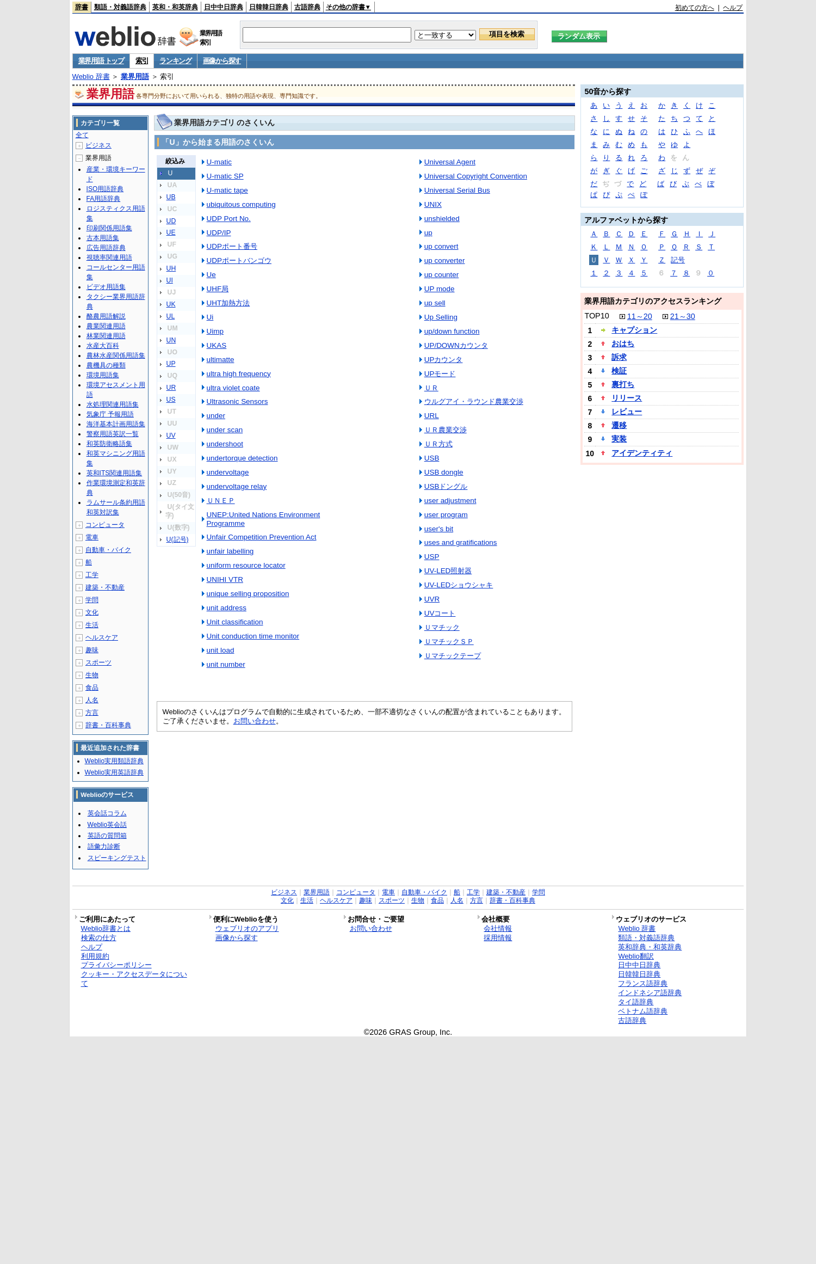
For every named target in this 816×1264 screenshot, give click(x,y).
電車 (91, 537)
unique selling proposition (248, 594)
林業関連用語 (106, 336)
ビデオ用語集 (106, 287)
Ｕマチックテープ (452, 656)
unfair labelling (230, 551)
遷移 (619, 425)
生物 (91, 675)
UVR (432, 599)
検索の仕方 (98, 938)
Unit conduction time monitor (253, 636)
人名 (91, 700)
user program (446, 515)
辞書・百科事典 (108, 725)
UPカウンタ (443, 359)
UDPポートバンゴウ (239, 260)
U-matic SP (225, 176)
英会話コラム (107, 813)
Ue (211, 275)
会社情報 (498, 928)
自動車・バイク (108, 550)
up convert (441, 246)
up (428, 233)
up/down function (452, 331)
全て (82, 135)
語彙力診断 (104, 846)
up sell (435, 303)
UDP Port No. (229, 218)
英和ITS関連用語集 (114, 473)
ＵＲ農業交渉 (445, 430)
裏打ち (622, 384)
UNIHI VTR (225, 579)
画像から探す (222, 61)
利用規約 (95, 956)
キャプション (634, 330)
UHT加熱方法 (228, 303)
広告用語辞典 (106, 247)
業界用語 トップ (101, 61)
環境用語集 (102, 375)
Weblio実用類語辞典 (114, 761)
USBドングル (446, 486)
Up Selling (441, 317)
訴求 (619, 357)
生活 (91, 625)
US (171, 399)
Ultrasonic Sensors (237, 401)
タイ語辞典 (635, 1002)
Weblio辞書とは (106, 928)
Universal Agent (449, 162)
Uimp (215, 331)
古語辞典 (307, 7)
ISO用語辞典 (105, 189)
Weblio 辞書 (91, 76)
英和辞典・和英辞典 (650, 947)
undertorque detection (242, 458)
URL (431, 416)
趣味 (91, 650)
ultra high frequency (239, 374)
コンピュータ (105, 525)
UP (171, 363)
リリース (626, 398)
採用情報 (498, 938)
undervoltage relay (237, 486)
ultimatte (220, 359)
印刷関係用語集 (109, 228)
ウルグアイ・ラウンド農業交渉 (473, 401)
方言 (91, 712)
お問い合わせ (254, 721)
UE (171, 232)
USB (432, 458)
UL (170, 316)
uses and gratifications (460, 542)
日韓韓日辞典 (268, 7)
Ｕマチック (442, 627)
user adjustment (450, 500)
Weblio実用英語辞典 (114, 772)
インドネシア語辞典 (650, 993)
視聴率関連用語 (109, 257)
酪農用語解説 (106, 316)
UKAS (217, 345)
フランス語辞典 (642, 983)
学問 (91, 600)
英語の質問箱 (107, 835)
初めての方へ (694, 7)
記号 (678, 260)
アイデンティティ (641, 453)
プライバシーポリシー (116, 965)
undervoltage (228, 472)
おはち (622, 343)
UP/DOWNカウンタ (456, 345)
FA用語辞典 (103, 199)
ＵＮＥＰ (221, 500)
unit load (220, 650)
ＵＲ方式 (438, 444)
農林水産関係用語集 (115, 355)
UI (169, 280)
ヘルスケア (101, 637)
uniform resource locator (246, 565)
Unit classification (235, 622)
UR (171, 387)
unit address (226, 608)
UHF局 (218, 289)
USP (432, 557)
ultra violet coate (233, 388)
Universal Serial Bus (457, 190)
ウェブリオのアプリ (247, 928)
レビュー (626, 411)
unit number (226, 664)
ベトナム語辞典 (642, 1011)
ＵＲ (431, 388)
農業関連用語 (106, 326)
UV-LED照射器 (448, 571)
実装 (619, 438)
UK (171, 304)
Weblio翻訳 (635, 956)
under (216, 416)
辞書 (81, 7)
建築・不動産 (105, 587)
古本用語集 (102, 238)
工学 (91, 575)
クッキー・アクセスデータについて (134, 978)
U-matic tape (227, 190)
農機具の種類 (106, 365)
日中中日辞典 (223, 7)
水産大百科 (102, 345)
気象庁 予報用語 (110, 414)
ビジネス (98, 145)
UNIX (433, 204)
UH (171, 268)
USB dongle (443, 472)
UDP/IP (219, 233)
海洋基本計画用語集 (115, 424)
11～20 (639, 316)
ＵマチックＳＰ (449, 641)
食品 (91, 687)
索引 (141, 61)
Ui (210, 317)
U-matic (219, 162)
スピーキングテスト (117, 858)
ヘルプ (733, 7)
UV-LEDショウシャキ (458, 585)
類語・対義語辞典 (120, 7)
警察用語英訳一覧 (112, 434)
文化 (91, 612)
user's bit (438, 529)
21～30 (682, 316)
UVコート (440, 613)
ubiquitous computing (241, 204)
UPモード (440, 374)
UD (171, 221)
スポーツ (98, 662)
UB (171, 197)
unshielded (442, 218)
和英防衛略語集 (109, 443)
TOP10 (596, 315)
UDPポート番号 (232, 246)
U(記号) (177, 539)
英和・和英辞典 (175, 7)
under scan (225, 430)
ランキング (175, 61)
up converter (444, 260)
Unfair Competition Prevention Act (262, 537)
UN (171, 340)
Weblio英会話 (107, 825)
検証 (619, 370)
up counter (441, 275)
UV (171, 435)
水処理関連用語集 (112, 404)
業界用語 (135, 76)
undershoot (225, 444)
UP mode (439, 289)
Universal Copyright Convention (475, 176)
